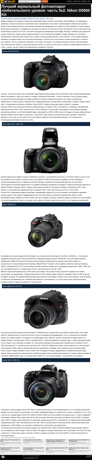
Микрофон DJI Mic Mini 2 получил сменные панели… (10, 448)
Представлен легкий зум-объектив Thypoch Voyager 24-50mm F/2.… (56, 440)
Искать (44, 1)
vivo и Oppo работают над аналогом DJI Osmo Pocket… (33, 448)
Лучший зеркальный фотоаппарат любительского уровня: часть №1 (27, 18)
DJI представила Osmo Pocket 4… (33, 439)
